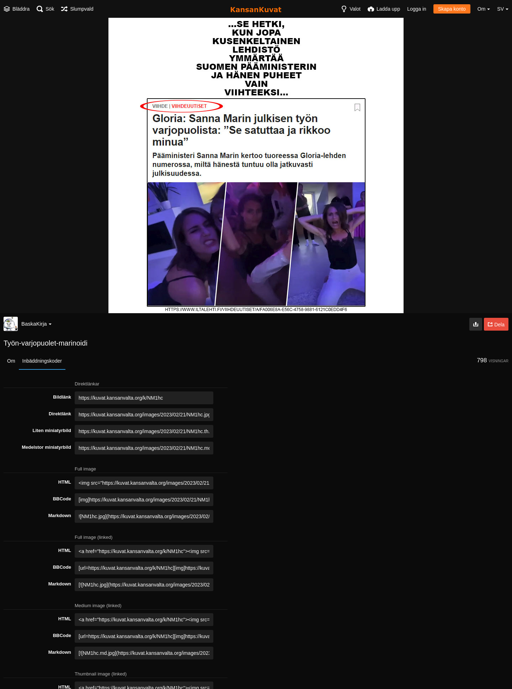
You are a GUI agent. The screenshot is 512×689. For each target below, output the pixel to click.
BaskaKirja (36, 324)
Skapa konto (452, 9)
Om (11, 361)
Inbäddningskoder (42, 361)
